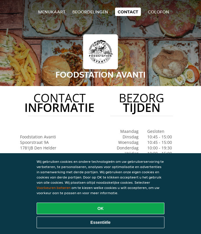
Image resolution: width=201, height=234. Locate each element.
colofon (158, 12)
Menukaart (51, 12)
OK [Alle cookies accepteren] (101, 208)
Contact (128, 12)
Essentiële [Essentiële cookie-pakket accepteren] (100, 222)
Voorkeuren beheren (54, 187)
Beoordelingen (90, 12)
